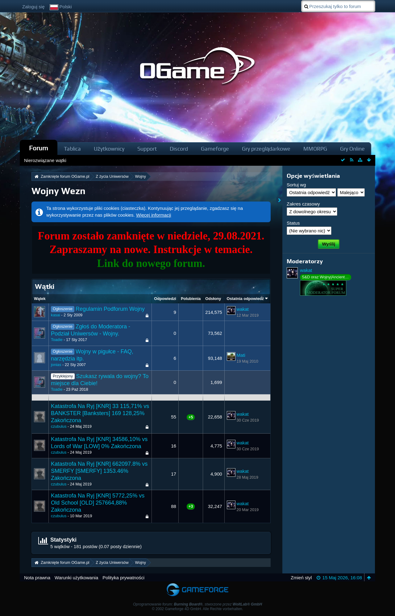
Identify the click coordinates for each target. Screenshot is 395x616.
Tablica (72, 148)
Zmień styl (301, 577)
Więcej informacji (153, 215)
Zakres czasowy (303, 203)
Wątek (40, 298)
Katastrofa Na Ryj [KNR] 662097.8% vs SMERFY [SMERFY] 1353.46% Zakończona (99, 471)
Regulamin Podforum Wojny (110, 309)
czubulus (58, 426)
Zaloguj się (33, 6)
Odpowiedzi (165, 298)
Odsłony (213, 298)
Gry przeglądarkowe (266, 148)
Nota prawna (37, 577)
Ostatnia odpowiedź (245, 298)
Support (147, 148)
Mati (241, 355)
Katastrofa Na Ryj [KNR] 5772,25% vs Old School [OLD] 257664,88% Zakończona (97, 503)
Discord (179, 148)
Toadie (57, 339)
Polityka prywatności (123, 577)
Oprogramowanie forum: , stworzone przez (197, 604)
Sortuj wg (296, 184)
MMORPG (315, 148)
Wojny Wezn (58, 190)
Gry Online (352, 148)
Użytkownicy (109, 148)
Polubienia (191, 298)
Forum (38, 148)
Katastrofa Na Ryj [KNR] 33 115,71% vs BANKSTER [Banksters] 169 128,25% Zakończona (100, 413)
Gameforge (215, 148)
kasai (55, 315)
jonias (56, 364)
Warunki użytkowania (76, 577)
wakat (243, 309)
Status (293, 223)
